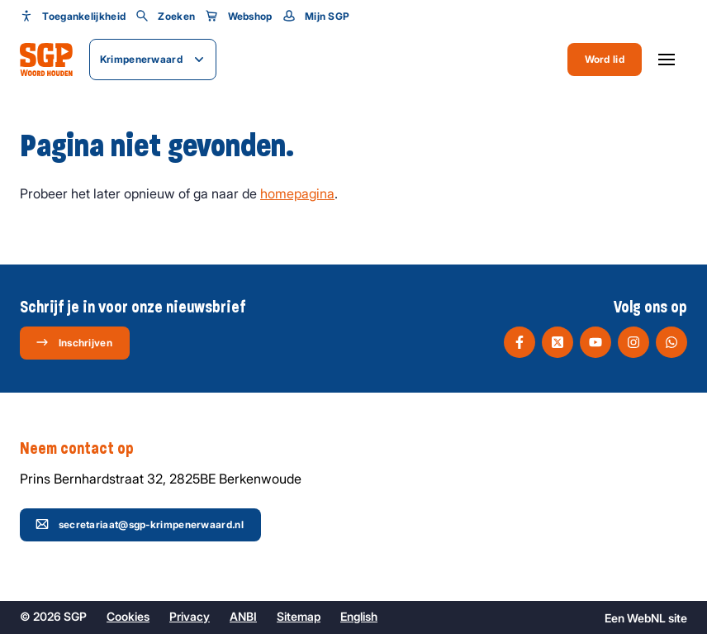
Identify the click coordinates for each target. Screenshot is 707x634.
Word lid (604, 59)
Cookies (128, 616)
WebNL (646, 618)
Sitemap (298, 616)
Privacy (189, 616)
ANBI (243, 616)
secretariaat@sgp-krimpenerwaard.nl (140, 524)
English (358, 616)
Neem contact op (85, 449)
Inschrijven (74, 342)
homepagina (297, 193)
